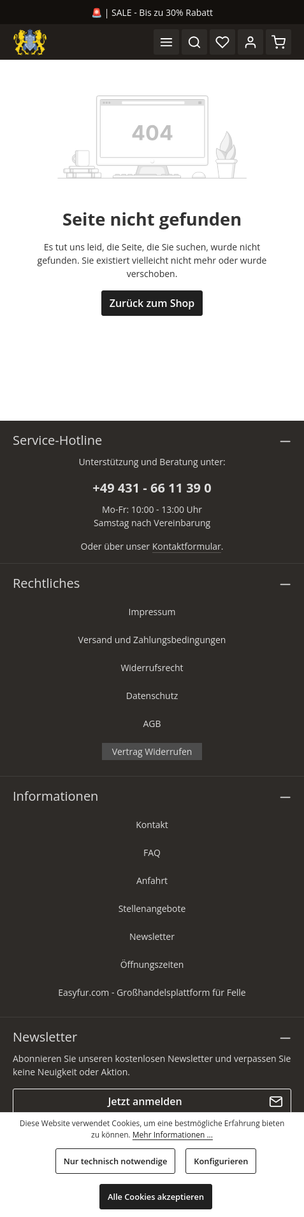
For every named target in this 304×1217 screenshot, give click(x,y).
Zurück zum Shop (152, 303)
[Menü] (166, 42)
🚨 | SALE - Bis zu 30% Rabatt (152, 12)
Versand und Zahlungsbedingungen (152, 640)
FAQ (152, 852)
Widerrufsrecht (151, 668)
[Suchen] (194, 42)
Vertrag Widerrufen (152, 751)
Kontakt (152, 825)
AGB (152, 723)
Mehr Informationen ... (173, 1134)
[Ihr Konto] (250, 42)
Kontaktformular (186, 546)
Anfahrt (152, 880)
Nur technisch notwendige (116, 1161)
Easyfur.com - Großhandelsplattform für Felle (151, 992)
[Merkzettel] (222, 42)
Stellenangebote (152, 908)
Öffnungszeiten (152, 964)
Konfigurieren (221, 1161)
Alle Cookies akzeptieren (156, 1196)
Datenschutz (152, 696)
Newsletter (152, 936)
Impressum (152, 612)
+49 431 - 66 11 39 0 (151, 487)
